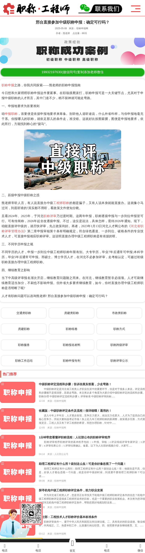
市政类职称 (119, 313)
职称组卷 (71, 329)
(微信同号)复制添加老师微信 (72, 72)
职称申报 (8, 85)
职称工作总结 (24, 360)
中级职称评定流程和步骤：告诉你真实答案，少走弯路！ (75, 384)
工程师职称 (61, 203)
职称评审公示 (119, 360)
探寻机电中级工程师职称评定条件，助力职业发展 (71, 490)
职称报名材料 (71, 344)
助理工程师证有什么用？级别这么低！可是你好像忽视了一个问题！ (82, 463)
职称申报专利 (71, 360)
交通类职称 (23, 313)
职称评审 (49, 216)
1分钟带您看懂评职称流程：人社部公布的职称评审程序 (74, 437)
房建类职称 (71, 313)
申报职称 (11, 113)
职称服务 (24, 344)
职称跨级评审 (119, 344)
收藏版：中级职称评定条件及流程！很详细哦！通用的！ (75, 410)
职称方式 (119, 329)
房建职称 (24, 329)
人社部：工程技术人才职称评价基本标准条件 (68, 517)
